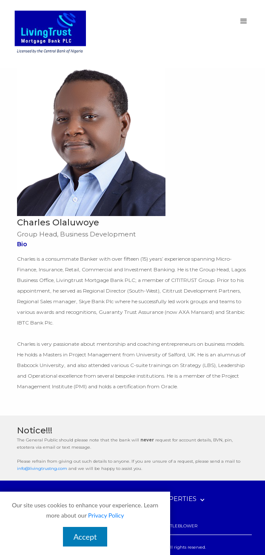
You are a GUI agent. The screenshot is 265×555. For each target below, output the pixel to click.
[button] (243, 21)
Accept (85, 536)
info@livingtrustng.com (42, 468)
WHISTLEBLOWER (177, 526)
